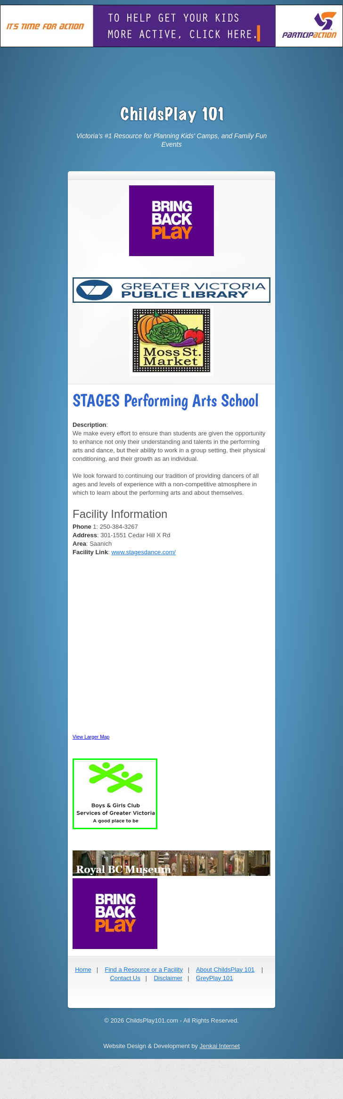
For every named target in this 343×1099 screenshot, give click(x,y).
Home (83, 969)
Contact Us (125, 978)
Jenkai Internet (219, 1045)
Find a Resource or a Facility (143, 969)
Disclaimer (168, 978)
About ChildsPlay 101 (225, 969)
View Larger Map (91, 737)
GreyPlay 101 (214, 978)
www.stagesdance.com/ (143, 552)
